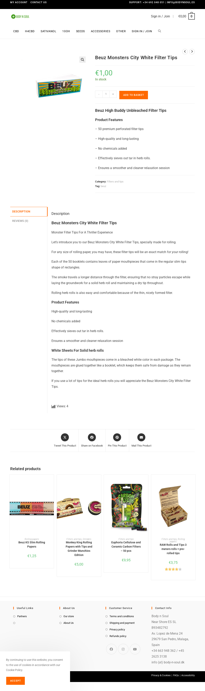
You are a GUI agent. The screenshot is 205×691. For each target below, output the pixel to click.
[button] (82, 59)
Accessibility (188, 675)
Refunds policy (118, 636)
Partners (22, 616)
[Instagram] (123, 649)
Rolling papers (32, 539)
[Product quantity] (106, 94)
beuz (103, 186)
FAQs (176, 675)
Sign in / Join (160, 16)
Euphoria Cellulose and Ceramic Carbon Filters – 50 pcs (126, 546)
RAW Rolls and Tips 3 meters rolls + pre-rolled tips (173, 549)
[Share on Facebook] (92, 440)
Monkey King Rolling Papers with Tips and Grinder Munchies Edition (79, 549)
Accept (15, 680)
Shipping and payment (122, 622)
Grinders (87, 539)
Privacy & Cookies (161, 675)
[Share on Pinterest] (117, 440)
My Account (18, 2)
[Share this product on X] (65, 440)
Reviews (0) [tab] (20, 220)
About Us (68, 622)
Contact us (38, 2)
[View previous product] (185, 51)
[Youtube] (135, 649)
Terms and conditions (122, 616)
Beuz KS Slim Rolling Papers (31, 544)
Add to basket (133, 95)
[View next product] (192, 51)
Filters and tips (115, 181)
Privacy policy (117, 629)
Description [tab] (21, 211)
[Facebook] (111, 649)
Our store (68, 616)
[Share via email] (141, 440)
